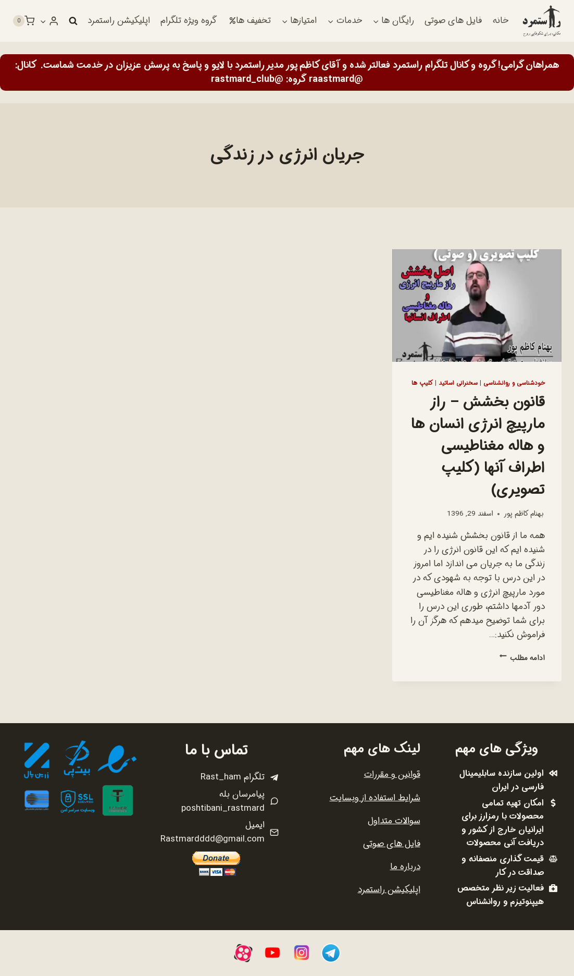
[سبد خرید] (23, 21)
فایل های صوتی (453, 21)
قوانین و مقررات (392, 774)
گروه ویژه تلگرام (188, 21)
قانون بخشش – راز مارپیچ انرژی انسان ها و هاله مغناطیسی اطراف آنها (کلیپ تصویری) (478, 446)
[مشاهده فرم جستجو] (73, 21)
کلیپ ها (422, 383)
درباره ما (405, 867)
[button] (43, 21)
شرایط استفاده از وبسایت (375, 798)
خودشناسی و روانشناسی (514, 383)
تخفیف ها (250, 21)
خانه (500, 21)
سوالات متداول (394, 821)
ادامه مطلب (522, 658)
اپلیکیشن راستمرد (119, 21)
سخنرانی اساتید (458, 383)
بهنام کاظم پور (523, 513)
